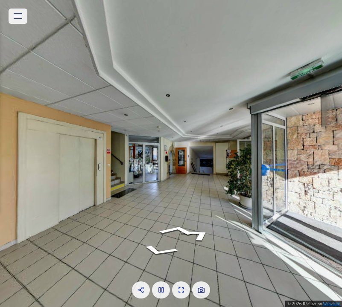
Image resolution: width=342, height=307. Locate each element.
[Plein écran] (181, 289)
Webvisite (331, 303)
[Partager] (141, 289)
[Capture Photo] (201, 289)
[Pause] (161, 289)
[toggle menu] (18, 16)
